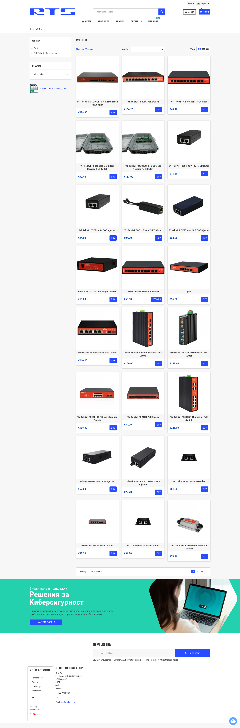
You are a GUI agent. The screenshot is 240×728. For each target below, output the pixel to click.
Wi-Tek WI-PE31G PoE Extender (143, 545)
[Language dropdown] (203, 3)
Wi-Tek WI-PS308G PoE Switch (143, 101)
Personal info (37, 678)
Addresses (36, 691)
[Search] (129, 11)
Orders (35, 682)
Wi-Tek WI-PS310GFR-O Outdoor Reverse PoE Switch (97, 167)
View (192, 49)
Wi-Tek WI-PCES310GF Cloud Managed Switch (97, 418)
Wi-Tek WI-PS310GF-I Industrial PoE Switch (189, 418)
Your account (40, 670)
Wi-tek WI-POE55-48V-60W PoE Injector (189, 230)
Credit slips (37, 686)
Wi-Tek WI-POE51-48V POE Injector (97, 230)
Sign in (189, 11)
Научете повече (46, 622)
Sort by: (125, 49)
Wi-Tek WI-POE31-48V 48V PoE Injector (189, 166)
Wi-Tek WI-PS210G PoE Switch (143, 291)
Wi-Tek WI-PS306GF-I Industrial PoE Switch (143, 354)
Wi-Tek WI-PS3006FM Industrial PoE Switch (189, 354)
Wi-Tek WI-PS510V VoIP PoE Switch (189, 101)
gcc (189, 291)
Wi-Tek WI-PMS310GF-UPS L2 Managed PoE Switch (97, 103)
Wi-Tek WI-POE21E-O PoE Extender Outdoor (189, 547)
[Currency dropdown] (191, 3)
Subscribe (192, 653)
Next (204, 572)
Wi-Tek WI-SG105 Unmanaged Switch (97, 291)
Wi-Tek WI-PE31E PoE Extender (189, 481)
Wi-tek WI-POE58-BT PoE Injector (97, 481)
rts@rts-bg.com (68, 702)
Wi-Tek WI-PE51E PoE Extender (97, 545)
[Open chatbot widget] (233, 721)
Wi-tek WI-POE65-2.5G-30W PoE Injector (143, 483)
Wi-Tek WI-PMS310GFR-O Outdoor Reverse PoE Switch (143, 167)
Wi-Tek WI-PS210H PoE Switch (143, 417)
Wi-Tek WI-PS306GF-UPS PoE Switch (97, 352)
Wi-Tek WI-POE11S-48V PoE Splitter (143, 230)
